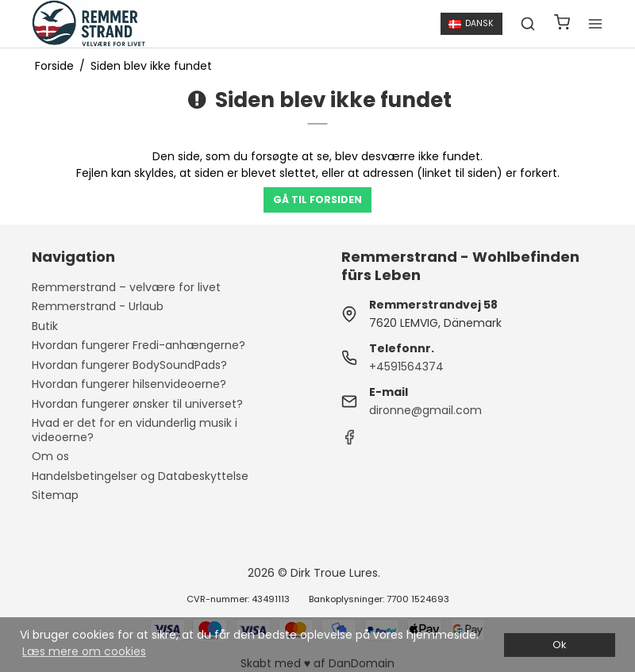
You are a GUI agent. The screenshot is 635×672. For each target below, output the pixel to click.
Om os (50, 456)
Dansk (471, 23)
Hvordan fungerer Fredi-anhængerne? (138, 345)
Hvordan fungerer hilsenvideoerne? (129, 384)
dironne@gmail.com (425, 410)
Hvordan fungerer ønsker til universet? (137, 404)
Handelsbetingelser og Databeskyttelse (140, 476)
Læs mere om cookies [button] (84, 651)
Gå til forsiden (317, 199)
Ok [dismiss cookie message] (559, 644)
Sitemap (55, 495)
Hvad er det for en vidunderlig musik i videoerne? (134, 430)
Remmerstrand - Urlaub (98, 306)
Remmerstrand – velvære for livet (126, 287)
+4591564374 (406, 366)
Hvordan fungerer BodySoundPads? (129, 365)
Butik (45, 326)
